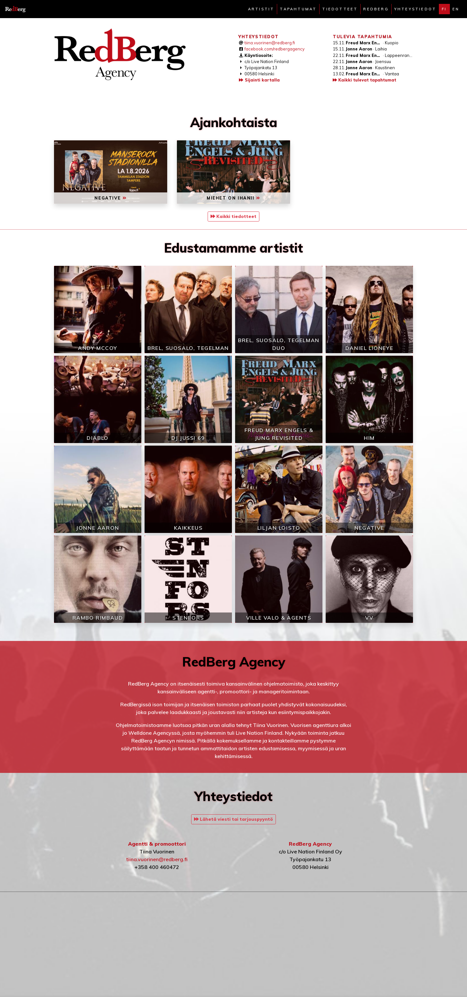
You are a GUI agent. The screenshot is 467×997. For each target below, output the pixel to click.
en (455, 9)
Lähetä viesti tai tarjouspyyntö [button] (233, 819)
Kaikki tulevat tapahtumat (364, 79)
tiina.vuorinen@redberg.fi (269, 42)
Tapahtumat (298, 9)
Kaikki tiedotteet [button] (233, 216)
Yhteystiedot (415, 9)
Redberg (375, 9)
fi (444, 9)
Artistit (261, 9)
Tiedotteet (340, 9)
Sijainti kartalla (259, 79)
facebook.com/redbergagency (274, 48)
